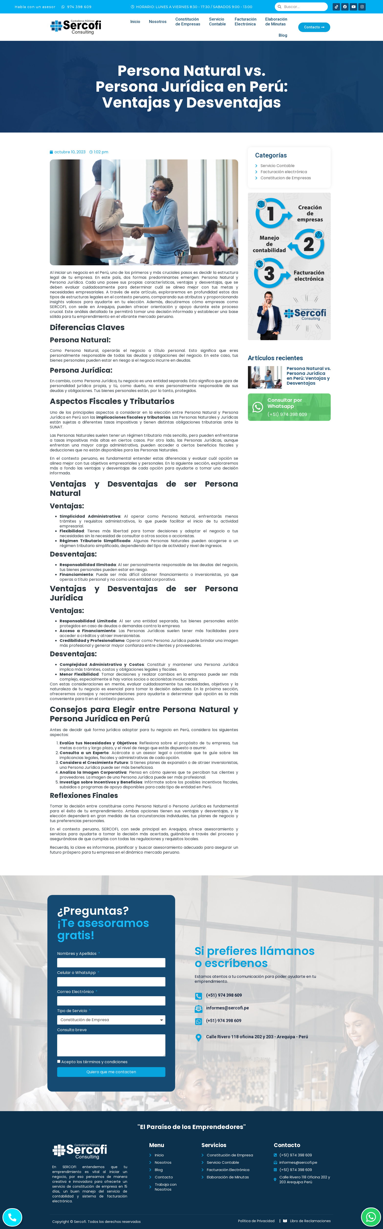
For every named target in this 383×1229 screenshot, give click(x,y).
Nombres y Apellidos (77, 953)
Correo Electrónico (76, 991)
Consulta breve (72, 1030)
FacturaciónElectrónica (245, 21)
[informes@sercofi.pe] (198, 1009)
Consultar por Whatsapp (284, 403)
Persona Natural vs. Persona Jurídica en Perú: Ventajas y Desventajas (309, 375)
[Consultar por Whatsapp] (258, 407)
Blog (283, 35)
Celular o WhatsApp (77, 972)
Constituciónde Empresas (187, 21)
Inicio (135, 21)
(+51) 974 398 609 (224, 995)
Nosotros (158, 21)
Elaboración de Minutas (276, 21)
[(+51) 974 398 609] (198, 996)
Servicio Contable (217, 21)
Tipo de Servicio (72, 1011)
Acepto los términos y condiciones (94, 1062)
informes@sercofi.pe (227, 1007)
